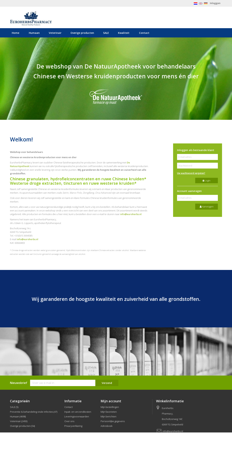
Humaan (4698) (18, 416)
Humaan (34, 33)
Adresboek (106, 426)
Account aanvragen (189, 191)
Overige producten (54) (22, 426)
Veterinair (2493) (18, 421)
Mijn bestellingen (110, 407)
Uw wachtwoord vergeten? (191, 173)
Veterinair (55, 33)
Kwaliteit (123, 33)
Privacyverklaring (73, 426)
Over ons (69, 421)
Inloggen (215, 3)
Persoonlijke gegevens (113, 421)
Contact (144, 33)
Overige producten (82, 33)
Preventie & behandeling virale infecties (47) (33, 411)
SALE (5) (14, 407)
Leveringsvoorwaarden (76, 416)
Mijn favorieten (109, 411)
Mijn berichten (108, 416)
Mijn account (111, 401)
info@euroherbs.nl (131, 214)
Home (15, 33)
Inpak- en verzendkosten (77, 411)
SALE (106, 33)
